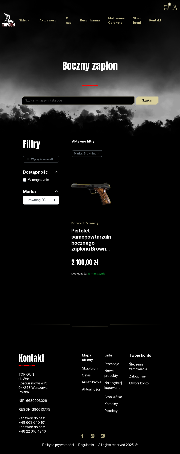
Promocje (111, 364)
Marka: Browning (87, 153)
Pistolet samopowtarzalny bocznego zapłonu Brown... (92, 240)
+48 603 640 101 (32, 422)
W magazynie (38, 180)
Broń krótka (113, 397)
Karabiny (111, 404)
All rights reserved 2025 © (118, 445)
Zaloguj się (137, 376)
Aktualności (91, 389)
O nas (86, 375)
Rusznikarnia (91, 382)
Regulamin (86, 445)
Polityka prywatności (58, 445)
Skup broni (90, 368)
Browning (91, 223)
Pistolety (111, 411)
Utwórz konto (139, 383)
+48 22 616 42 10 (32, 431)
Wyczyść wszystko (41, 159)
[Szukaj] (78, 100)
